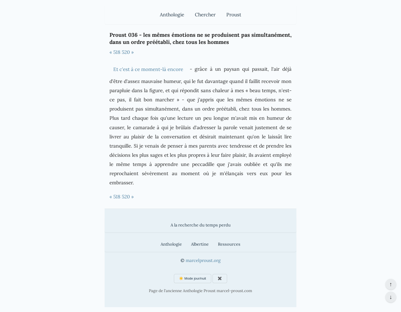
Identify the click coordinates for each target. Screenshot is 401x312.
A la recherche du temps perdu (201, 224)
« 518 (114, 52)
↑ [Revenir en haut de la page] (390, 284)
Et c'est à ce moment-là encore (148, 69)
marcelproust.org (203, 260)
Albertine (200, 244)
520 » (128, 52)
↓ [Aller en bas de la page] (390, 297)
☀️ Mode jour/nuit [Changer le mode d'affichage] (192, 278)
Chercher (205, 14)
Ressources (229, 244)
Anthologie (172, 14)
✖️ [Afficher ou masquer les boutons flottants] (220, 278)
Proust (233, 14)
